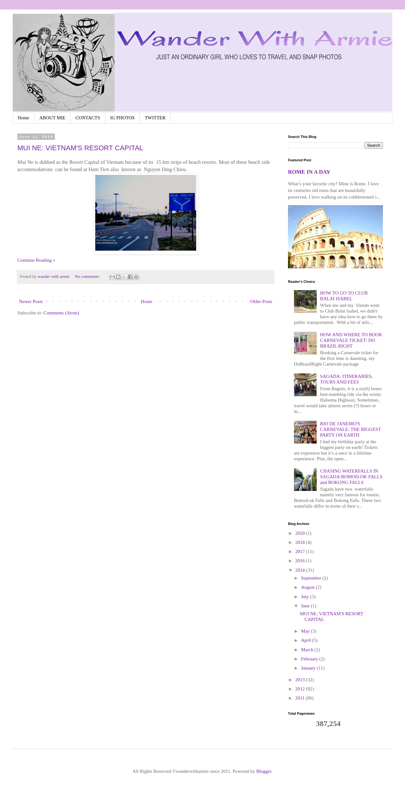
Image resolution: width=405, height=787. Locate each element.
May (306, 631)
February (310, 658)
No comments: (88, 276)
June (306, 605)
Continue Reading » (36, 260)
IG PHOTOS (122, 117)
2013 (300, 679)
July (305, 596)
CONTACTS (87, 117)
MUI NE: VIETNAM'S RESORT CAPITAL (80, 148)
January (309, 668)
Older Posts (261, 301)
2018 (300, 542)
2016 (300, 560)
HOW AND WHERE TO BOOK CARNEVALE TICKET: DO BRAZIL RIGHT (351, 340)
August (308, 587)
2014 (300, 570)
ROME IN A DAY (309, 172)
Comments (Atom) (61, 312)
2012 (300, 688)
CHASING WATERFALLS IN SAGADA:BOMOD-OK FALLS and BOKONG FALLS (351, 476)
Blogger (263, 771)
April (306, 640)
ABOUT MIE (52, 117)
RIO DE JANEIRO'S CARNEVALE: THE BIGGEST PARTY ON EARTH (350, 429)
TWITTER (155, 117)
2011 (300, 698)
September (311, 578)
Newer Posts (31, 301)
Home (23, 117)
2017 (300, 551)
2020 (300, 533)
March (307, 649)
